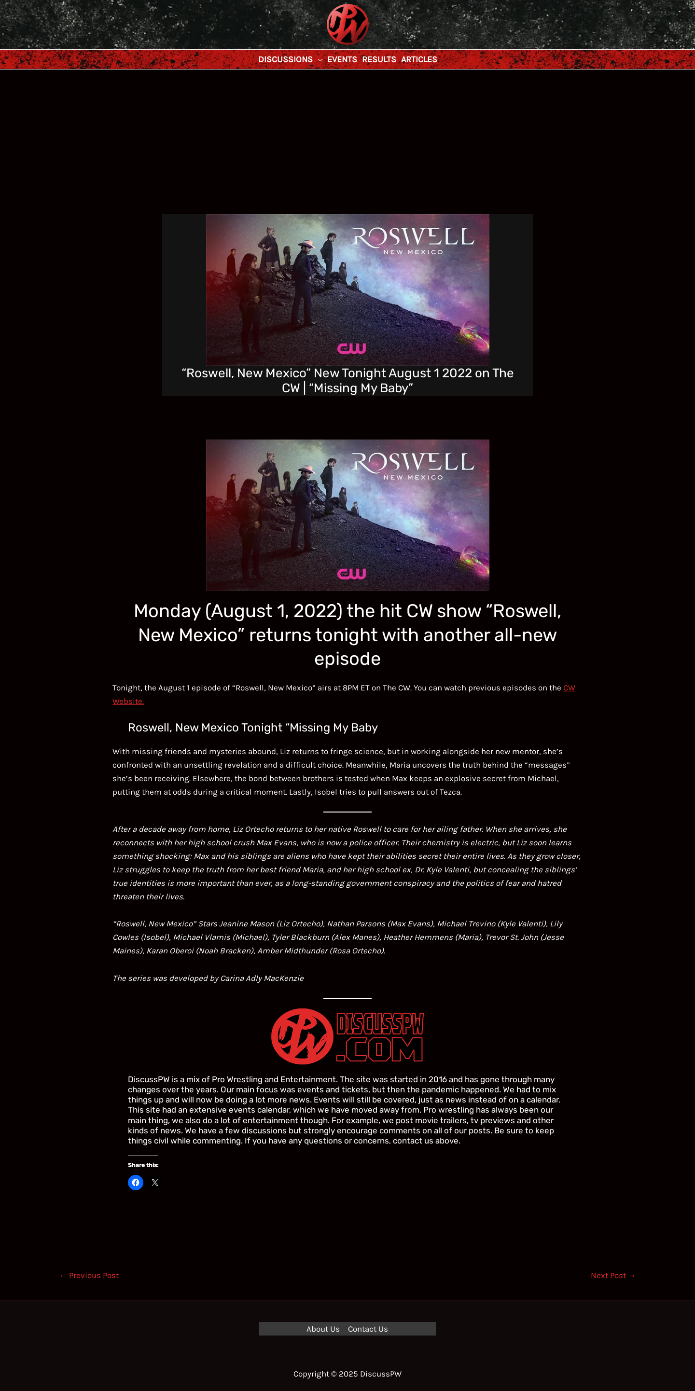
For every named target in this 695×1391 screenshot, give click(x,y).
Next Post (613, 1275)
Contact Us (368, 1329)
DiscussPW (329, 45)
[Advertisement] (347, 141)
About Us (323, 1329)
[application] (317, 59)
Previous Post (89, 1275)
